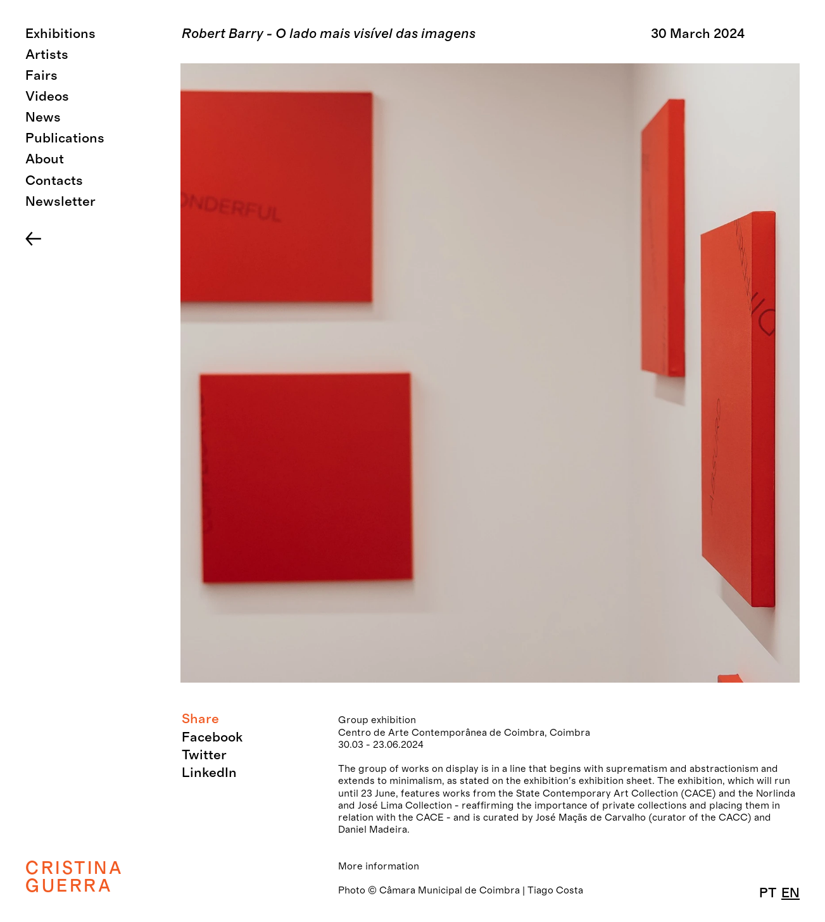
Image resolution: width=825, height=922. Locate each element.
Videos (47, 96)
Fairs (41, 75)
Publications (64, 138)
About (44, 159)
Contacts (54, 180)
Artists (46, 54)
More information (378, 866)
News (43, 117)
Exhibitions (60, 34)
